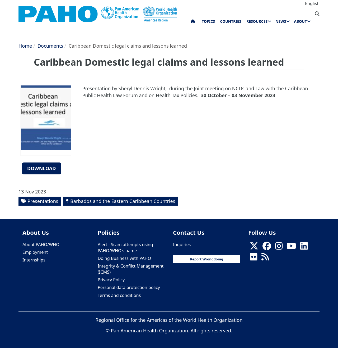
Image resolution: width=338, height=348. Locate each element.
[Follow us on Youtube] (291, 247)
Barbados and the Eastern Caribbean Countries (122, 201)
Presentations (42, 201)
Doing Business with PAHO (124, 258)
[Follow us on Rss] (265, 258)
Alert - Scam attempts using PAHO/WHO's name (125, 248)
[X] (254, 247)
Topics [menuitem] (208, 21)
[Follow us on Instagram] (279, 247)
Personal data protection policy (129, 287)
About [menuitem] (300, 21)
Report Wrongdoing (206, 259)
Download (41, 168)
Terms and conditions (119, 295)
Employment (35, 252)
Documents (50, 46)
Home (25, 46)
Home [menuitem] (193, 22)
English (312, 3)
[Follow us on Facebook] (266, 247)
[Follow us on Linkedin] (304, 247)
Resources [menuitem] (256, 21)
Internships (33, 260)
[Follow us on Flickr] (253, 258)
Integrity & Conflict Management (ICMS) (130, 269)
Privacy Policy (111, 280)
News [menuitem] (280, 21)
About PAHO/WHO (40, 244)
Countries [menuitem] (230, 21)
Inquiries (182, 244)
